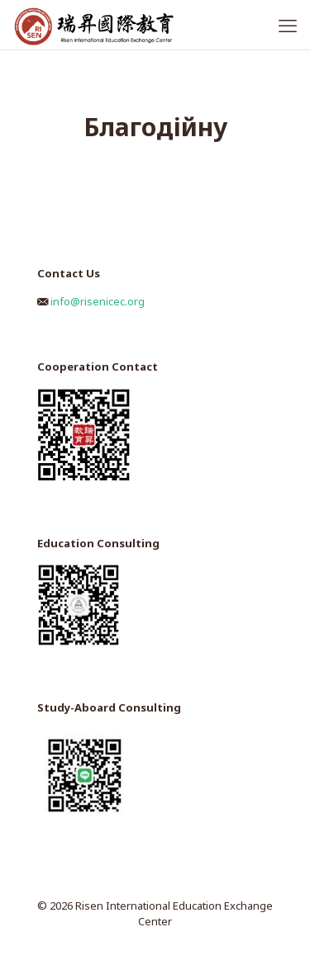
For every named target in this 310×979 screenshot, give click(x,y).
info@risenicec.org (97, 301)
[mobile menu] (288, 25)
